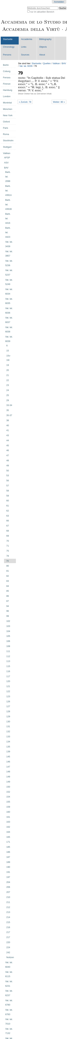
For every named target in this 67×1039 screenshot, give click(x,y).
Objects (43, 47)
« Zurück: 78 (25, 102)
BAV (64, 63)
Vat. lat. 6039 (25, 66)
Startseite (7, 39)
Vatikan (56, 63)
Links (23, 47)
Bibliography (45, 39)
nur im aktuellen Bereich (42, 11)
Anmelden (59, 2)
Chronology (8, 47)
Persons (7, 54)
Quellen (47, 63)
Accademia (26, 39)
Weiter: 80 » (59, 102)
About (42, 54)
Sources (25, 54)
